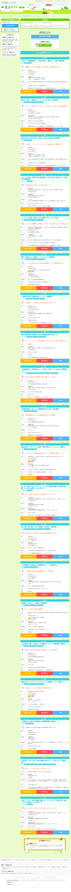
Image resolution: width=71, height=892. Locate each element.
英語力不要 (4, 55)
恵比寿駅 (5, 40)
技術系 (11, 47)
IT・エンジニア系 (6, 47)
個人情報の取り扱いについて (20, 877)
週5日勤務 (9, 55)
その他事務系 (39, 866)
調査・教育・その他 (5, 49)
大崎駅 (13, 39)
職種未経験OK (35, 27)
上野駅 (7, 41)
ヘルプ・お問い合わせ (60, 4)
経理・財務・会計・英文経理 (23, 866)
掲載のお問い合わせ (53, 877)
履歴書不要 (14, 55)
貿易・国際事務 (33, 866)
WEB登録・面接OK (5, 54)
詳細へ (61, 91)
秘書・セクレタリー (46, 866)
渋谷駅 (3, 39)
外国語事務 (64, 866)
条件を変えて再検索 (45, 36)
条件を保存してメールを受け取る (12, 30)
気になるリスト (8, 11)
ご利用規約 (29, 877)
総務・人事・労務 (13, 866)
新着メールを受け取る (45, 45)
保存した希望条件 (18, 11)
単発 (27, 27)
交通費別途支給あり (13, 54)
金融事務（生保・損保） (56, 866)
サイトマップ (68, 4)
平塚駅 (11, 41)
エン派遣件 (5, 2)
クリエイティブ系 (15, 46)
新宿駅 (7, 39)
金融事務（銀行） (5, 868)
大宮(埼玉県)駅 (10, 40)
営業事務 (7, 866)
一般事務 (3, 866)
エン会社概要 (45, 877)
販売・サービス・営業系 (6, 46)
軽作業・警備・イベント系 (11, 48)
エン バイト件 (12, 2)
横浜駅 (10, 39)
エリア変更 (27, 7)
